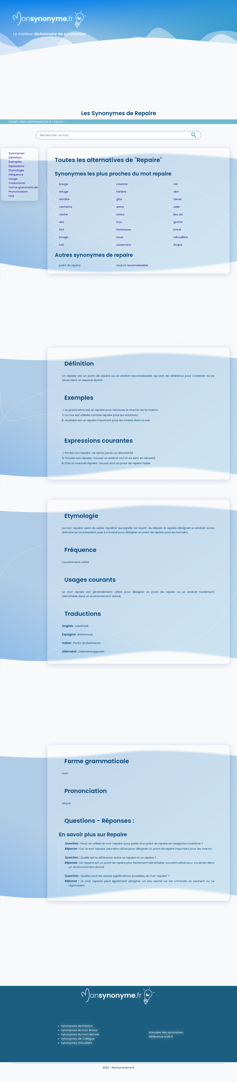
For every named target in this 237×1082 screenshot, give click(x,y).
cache (63, 214)
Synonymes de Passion (77, 1026)
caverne (122, 184)
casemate (123, 245)
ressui (120, 214)
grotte (178, 222)
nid (175, 184)
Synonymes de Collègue (78, 1039)
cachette (65, 207)
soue (119, 237)
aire (61, 222)
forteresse (123, 229)
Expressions (16, 166)
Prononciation (18, 191)
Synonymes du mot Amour (79, 1030)
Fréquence (16, 174)
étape (177, 245)
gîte (119, 199)
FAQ (11, 196)
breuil (177, 229)
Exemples (15, 162)
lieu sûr (178, 214)
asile (176, 207)
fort (61, 229)
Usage (13, 179)
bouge (63, 237)
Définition (15, 157)
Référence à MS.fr (161, 1036)
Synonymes (17, 153)
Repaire (59, 121)
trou (119, 222)
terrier (177, 199)
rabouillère (180, 237)
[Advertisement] (118, 81)
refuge (63, 191)
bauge (63, 184)
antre (120, 207)
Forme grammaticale (23, 187)
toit (61, 245)
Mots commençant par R (35, 121)
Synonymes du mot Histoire (80, 1034)
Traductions (17, 183)
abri (176, 191)
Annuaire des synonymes (166, 1032)
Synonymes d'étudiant (76, 1043)
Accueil (13, 121)
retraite (64, 199)
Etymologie (16, 170)
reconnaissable (137, 265)
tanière (121, 191)
